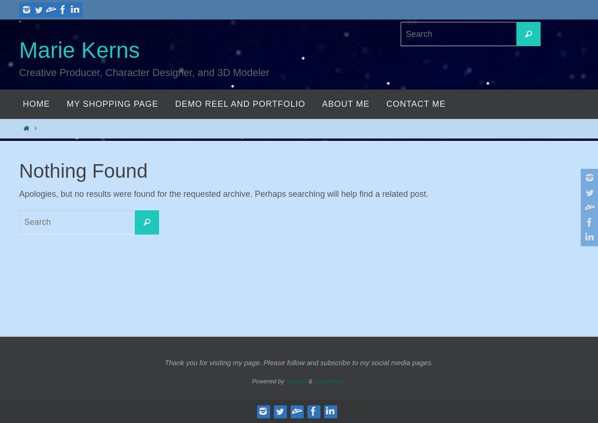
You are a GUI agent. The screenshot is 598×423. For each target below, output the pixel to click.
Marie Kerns (79, 50)
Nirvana (296, 381)
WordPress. (330, 381)
